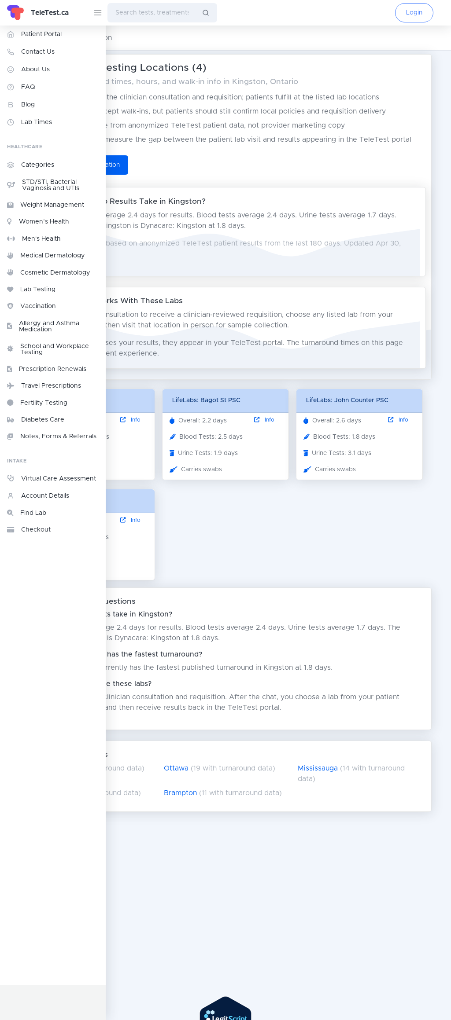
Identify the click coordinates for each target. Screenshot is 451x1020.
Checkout (29, 530)
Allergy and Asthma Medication (43, 326)
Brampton (245, 891)
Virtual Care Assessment (51, 478)
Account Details (38, 495)
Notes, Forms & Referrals (51, 436)
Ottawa (241, 867)
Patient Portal (34, 34)
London (133, 891)
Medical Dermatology (46, 256)
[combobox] (151, 12)
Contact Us (31, 51)
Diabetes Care (35, 420)
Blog (21, 104)
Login (414, 13)
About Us (28, 69)
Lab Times (29, 122)
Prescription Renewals (46, 369)
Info (202, 473)
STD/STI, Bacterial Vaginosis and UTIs (43, 185)
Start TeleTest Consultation (171, 207)
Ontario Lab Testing (144, 37)
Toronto (134, 867)
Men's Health (34, 239)
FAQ (21, 87)
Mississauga (358, 867)
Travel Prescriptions (44, 386)
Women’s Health (38, 222)
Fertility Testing (37, 403)
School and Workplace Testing (48, 349)
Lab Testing (31, 289)
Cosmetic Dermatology (48, 272)
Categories (30, 165)
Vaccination (31, 306)
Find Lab (26, 513)
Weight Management (45, 205)
